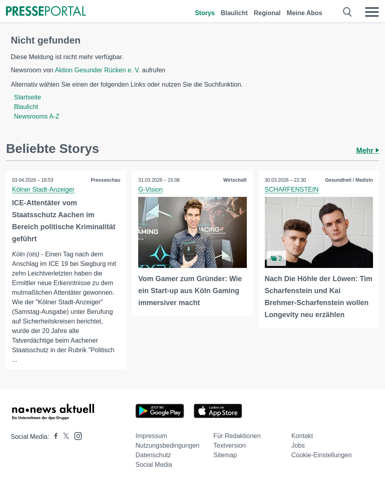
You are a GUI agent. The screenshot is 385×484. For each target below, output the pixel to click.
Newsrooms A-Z (37, 116)
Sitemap (225, 455)
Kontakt (302, 435)
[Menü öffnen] (372, 12)
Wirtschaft (235, 180)
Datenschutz (153, 455)
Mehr (367, 151)
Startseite (27, 97)
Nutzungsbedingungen (167, 445)
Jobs (298, 445)
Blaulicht (234, 13)
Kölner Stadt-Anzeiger (43, 189)
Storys (205, 13)
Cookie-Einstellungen (321, 455)
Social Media (153, 464)
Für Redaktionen (236, 435)
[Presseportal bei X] (63, 436)
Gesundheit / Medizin (349, 180)
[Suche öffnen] (348, 12)
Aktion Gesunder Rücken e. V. (97, 70)
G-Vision (150, 189)
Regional (267, 13)
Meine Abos (304, 13)
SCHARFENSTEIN (292, 189)
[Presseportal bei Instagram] (75, 435)
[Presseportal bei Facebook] (53, 436)
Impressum (151, 435)
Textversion (229, 445)
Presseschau (105, 180)
